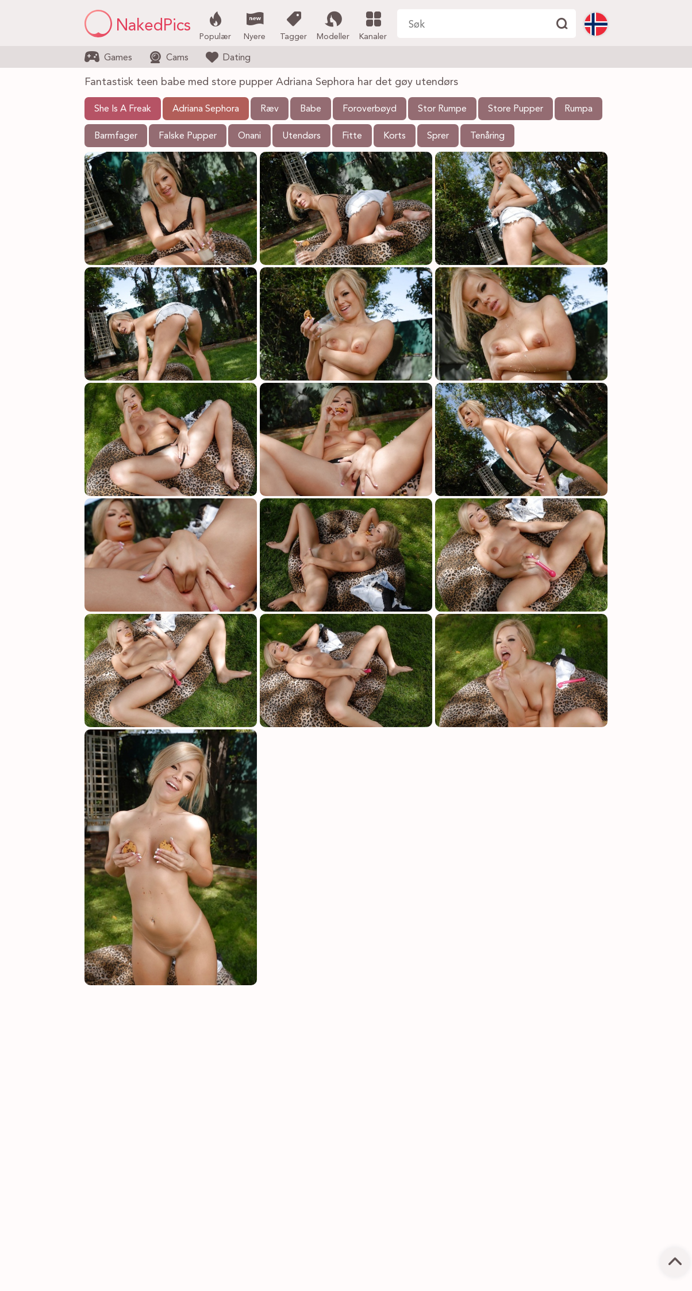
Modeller (333, 25)
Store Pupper (515, 109)
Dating (228, 57)
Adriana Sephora (205, 109)
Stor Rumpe (442, 109)
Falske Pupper (188, 136)
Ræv (269, 109)
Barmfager (115, 136)
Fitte (352, 136)
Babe (310, 109)
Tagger (293, 25)
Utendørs (301, 136)
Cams (169, 57)
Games (108, 56)
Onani (249, 136)
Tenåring (487, 136)
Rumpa (578, 109)
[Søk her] (472, 23)
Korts (394, 136)
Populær (215, 25)
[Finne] (561, 23)
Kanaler (373, 25)
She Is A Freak (122, 109)
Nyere (254, 25)
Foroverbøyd (370, 109)
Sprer (438, 136)
